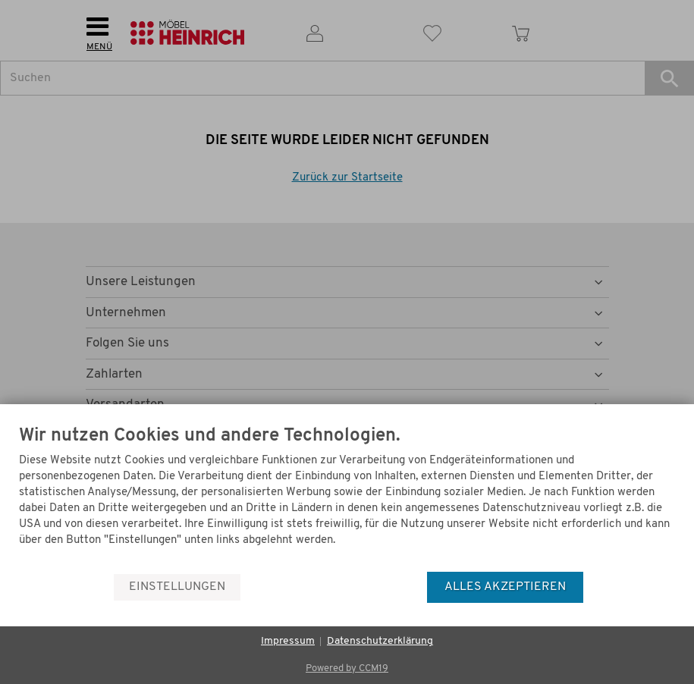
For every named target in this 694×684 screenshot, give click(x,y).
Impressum (288, 641)
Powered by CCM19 (347, 668)
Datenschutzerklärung (380, 641)
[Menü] (670, 535)
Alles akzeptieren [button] (505, 587)
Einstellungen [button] (177, 587)
